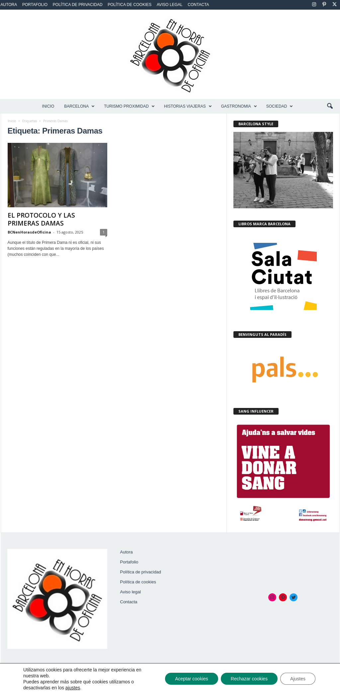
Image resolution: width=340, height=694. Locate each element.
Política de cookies (129, 4)
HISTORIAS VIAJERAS (188, 106)
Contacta (198, 4)
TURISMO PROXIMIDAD (129, 106)
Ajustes (297, 678)
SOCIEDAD (279, 106)
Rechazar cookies (249, 678)
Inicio (48, 106)
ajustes (72, 687)
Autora (9, 4)
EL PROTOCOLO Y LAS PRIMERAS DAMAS (41, 219)
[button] (329, 106)
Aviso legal (170, 4)
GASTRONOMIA (239, 106)
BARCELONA (79, 106)
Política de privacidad (78, 4)
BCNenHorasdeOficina (29, 232)
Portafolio (34, 4)
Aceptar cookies (191, 678)
